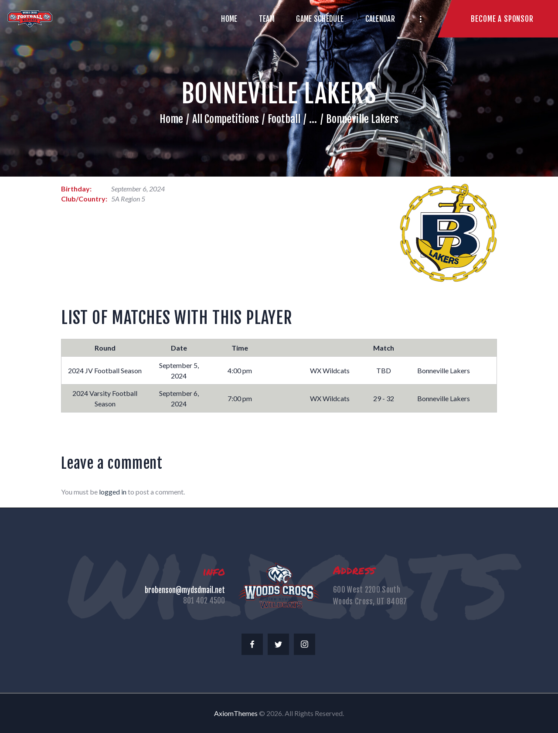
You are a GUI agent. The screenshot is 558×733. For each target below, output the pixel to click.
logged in (112, 492)
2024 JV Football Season (105, 370)
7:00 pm (240, 398)
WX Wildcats (330, 370)
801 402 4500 (204, 600)
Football (284, 119)
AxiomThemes (236, 713)
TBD (383, 370)
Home (171, 119)
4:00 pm (240, 370)
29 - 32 (383, 398)
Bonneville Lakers (443, 370)
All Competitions (225, 119)
